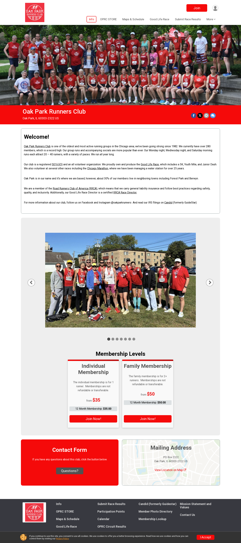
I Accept (205, 537)
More (210, 19)
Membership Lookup (152, 519)
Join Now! (93, 419)
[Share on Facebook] (193, 115)
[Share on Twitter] (200, 115)
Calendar (103, 519)
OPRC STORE (108, 19)
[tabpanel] (120, 280)
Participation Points (111, 511)
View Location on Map (170, 470)
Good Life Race (159, 19)
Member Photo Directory (155, 511)
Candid (168, 202)
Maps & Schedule (133, 19)
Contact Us (187, 515)
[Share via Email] (206, 115)
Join (196, 8)
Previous (34, 282)
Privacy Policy (62, 538)
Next (212, 282)
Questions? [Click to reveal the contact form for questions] (69, 471)
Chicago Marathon (97, 168)
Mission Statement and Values (195, 505)
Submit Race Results (188, 19)
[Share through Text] (213, 115)
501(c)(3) (57, 164)
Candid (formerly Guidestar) (157, 504)
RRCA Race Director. (125, 192)
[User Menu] (215, 8)
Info (91, 19)
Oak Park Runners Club (54, 111)
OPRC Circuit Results (111, 526)
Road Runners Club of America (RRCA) (75, 188)
